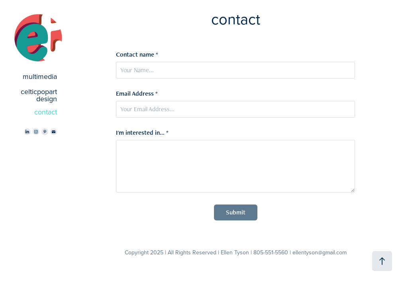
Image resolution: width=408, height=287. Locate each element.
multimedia (40, 76)
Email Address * (137, 93)
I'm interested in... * (142, 133)
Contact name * (137, 54)
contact (45, 112)
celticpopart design (39, 95)
